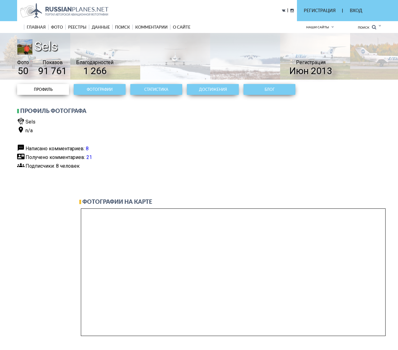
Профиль (43, 89)
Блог (270, 89)
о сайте (181, 27)
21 (89, 157)
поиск (122, 27)
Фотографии (100, 89)
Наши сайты (317, 27)
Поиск (367, 27)
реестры (77, 27)
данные (101, 27)
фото (57, 27)
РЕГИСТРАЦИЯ (320, 10)
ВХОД (356, 10)
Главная (36, 27)
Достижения (213, 89)
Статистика (156, 89)
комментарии (151, 27)
